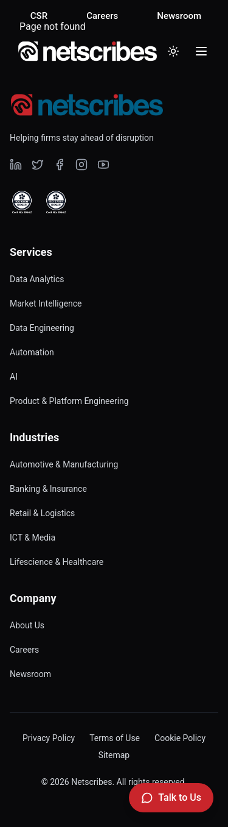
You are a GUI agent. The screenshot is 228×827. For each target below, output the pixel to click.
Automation (32, 352)
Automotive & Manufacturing (64, 464)
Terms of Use (114, 738)
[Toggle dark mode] (173, 51)
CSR (38, 15)
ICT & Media (32, 537)
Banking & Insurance (48, 489)
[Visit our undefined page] (16, 164)
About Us (27, 625)
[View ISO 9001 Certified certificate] (22, 202)
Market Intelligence (46, 303)
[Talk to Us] (171, 797)
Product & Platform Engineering (69, 401)
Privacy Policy (48, 738)
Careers (102, 15)
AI (14, 377)
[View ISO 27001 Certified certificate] (56, 202)
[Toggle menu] (201, 51)
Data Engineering (42, 328)
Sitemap (114, 755)
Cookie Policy (180, 738)
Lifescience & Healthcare (56, 562)
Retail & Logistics (42, 513)
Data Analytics (37, 279)
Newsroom (179, 15)
